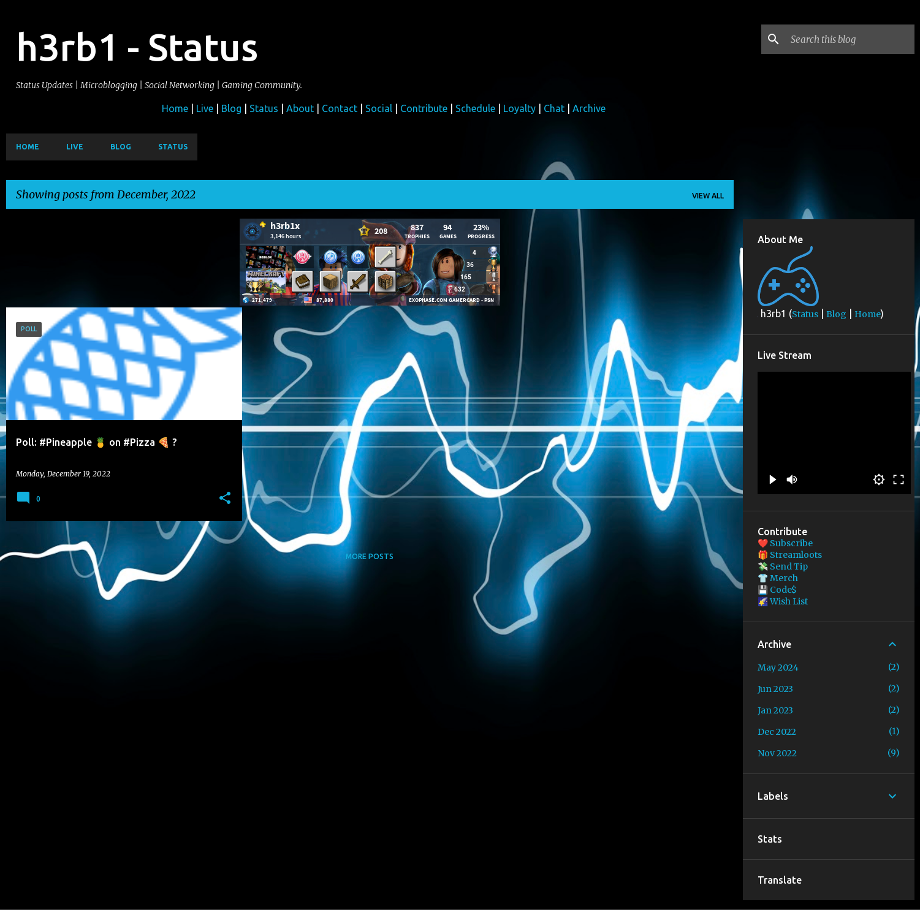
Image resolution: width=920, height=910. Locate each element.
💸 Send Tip (783, 566)
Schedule (475, 108)
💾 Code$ (777, 589)
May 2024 (778, 667)
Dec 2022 (777, 731)
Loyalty (519, 108)
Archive (589, 108)
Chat (554, 108)
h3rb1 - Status (137, 46)
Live (204, 108)
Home (175, 108)
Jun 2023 (775, 688)
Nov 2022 (777, 753)
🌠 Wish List (783, 601)
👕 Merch (778, 578)
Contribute (423, 108)
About (300, 108)
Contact (339, 108)
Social (378, 108)
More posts (369, 556)
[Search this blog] (850, 39)
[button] (225, 498)
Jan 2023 (775, 710)
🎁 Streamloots (790, 554)
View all (708, 196)
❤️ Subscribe (785, 543)
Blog (231, 108)
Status (263, 108)
